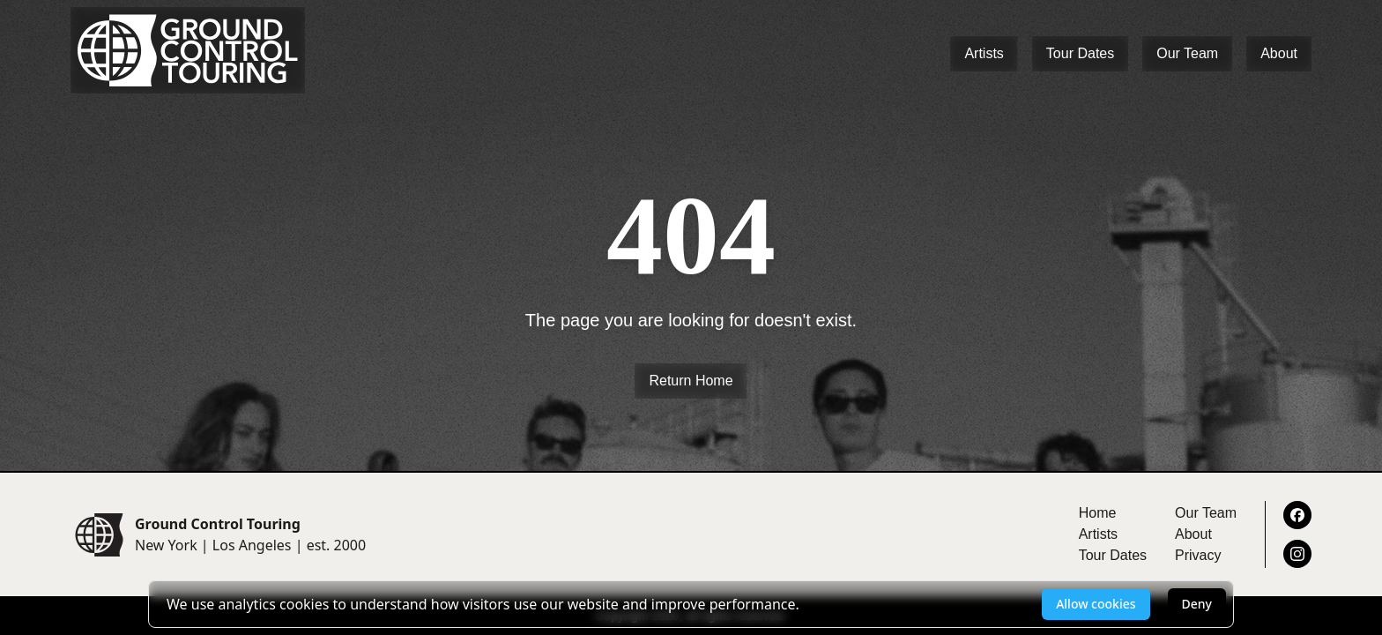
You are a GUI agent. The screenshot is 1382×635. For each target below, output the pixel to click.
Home (1098, 512)
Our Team (1187, 53)
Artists (983, 53)
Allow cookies (1095, 603)
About (1278, 53)
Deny (1197, 603)
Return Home (690, 380)
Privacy (1198, 555)
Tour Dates (1080, 53)
